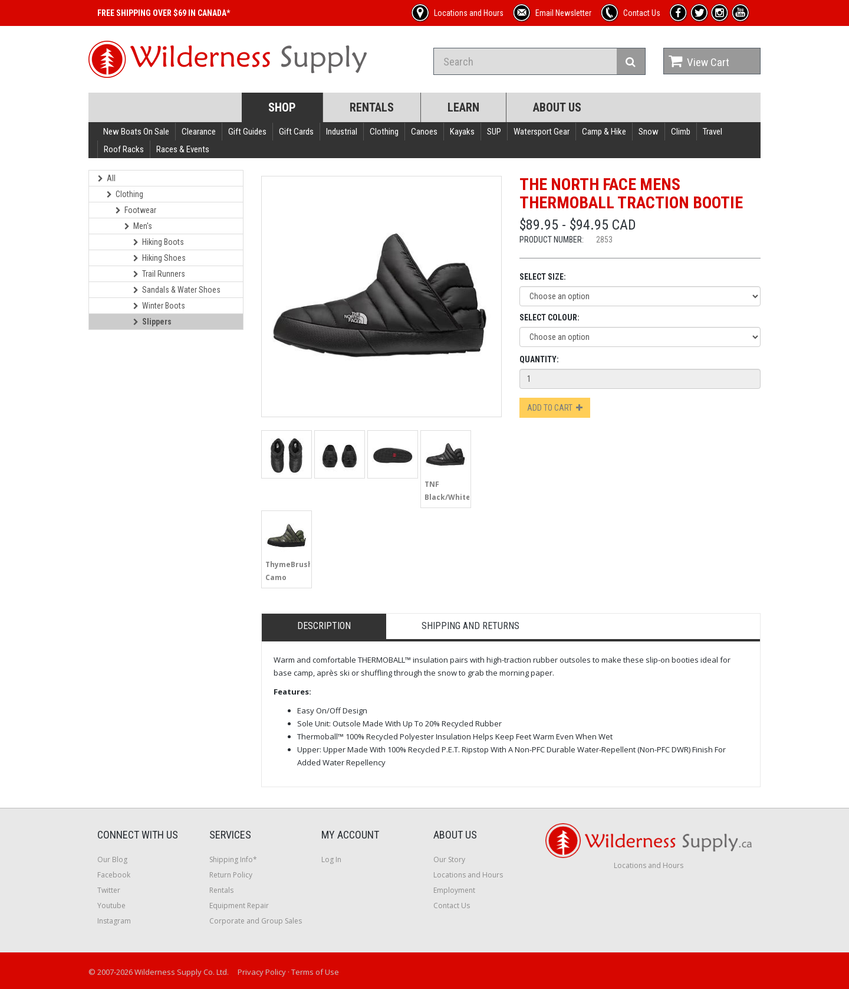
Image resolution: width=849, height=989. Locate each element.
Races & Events (182, 149)
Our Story (449, 859)
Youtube (111, 905)
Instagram (114, 921)
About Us (557, 107)
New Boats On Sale (136, 131)
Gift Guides (247, 131)
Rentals (372, 107)
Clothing (384, 131)
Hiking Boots (158, 242)
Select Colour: (549, 317)
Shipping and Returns (470, 625)
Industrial (341, 131)
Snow (649, 131)
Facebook (113, 875)
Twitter (108, 890)
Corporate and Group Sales (255, 921)
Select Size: (542, 276)
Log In (331, 859)
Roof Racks (124, 149)
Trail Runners (159, 274)
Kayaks (462, 131)
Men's (138, 226)
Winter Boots (159, 305)
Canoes (424, 131)
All (107, 178)
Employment (454, 890)
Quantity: (539, 359)
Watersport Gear (542, 131)
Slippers (152, 321)
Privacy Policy (262, 972)
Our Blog (112, 859)
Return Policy (230, 875)
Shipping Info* (233, 859)
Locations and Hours (468, 875)
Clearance (199, 131)
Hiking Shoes (159, 258)
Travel (712, 131)
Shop (282, 107)
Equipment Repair (239, 905)
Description (324, 625)
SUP (494, 131)
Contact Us (451, 905)
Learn (463, 107)
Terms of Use (315, 972)
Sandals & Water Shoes (177, 289)
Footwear (136, 210)
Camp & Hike (604, 131)
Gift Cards (296, 131)
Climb (680, 131)
